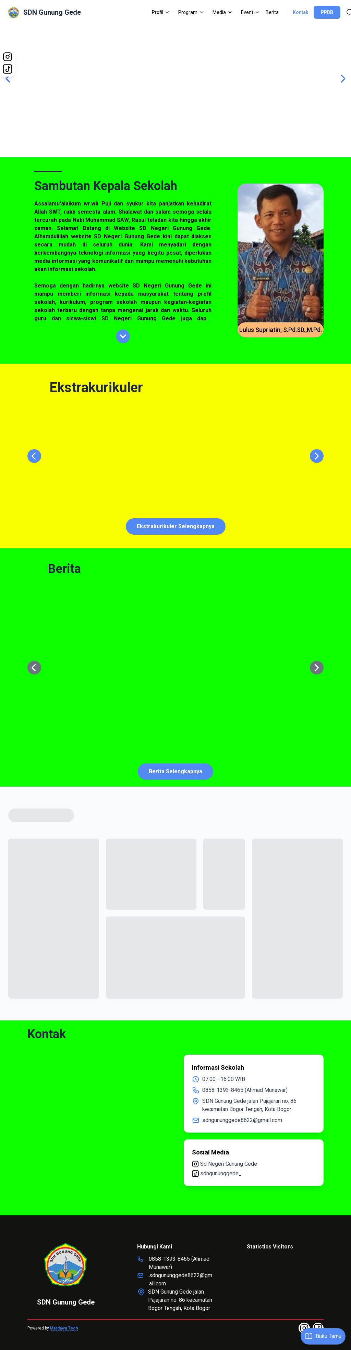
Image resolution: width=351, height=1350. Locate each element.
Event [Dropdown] (250, 12)
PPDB (327, 12)
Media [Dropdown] (223, 12)
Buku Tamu (323, 1336)
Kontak (300, 12)
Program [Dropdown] (191, 12)
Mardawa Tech (64, 1328)
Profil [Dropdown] (161, 12)
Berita (272, 12)
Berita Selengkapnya (175, 771)
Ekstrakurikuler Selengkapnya (176, 526)
